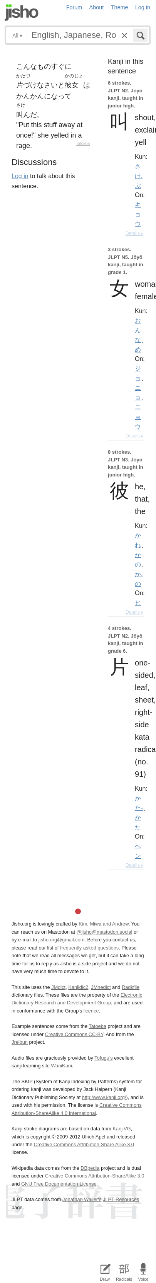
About (96, 7)
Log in (142, 7)
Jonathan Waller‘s (81, 1199)
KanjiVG (121, 1129)
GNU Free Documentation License (59, 1184)
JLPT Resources (121, 1199)
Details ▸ (134, 233)
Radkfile (130, 987)
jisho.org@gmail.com (62, 940)
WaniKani (61, 1066)
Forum (74, 7)
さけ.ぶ (139, 176)
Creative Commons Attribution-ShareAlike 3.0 (94, 1176)
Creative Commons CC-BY (74, 1034)
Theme (119, 7)
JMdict (58, 987)
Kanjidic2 (78, 987)
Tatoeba (83, 143)
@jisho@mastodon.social (105, 932)
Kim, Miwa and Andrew (103, 924)
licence (91, 1011)
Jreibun (20, 1042)
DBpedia (90, 1168)
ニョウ (138, 417)
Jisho (22, 12)
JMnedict (101, 987)
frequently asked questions (89, 948)
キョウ (138, 214)
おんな (138, 330)
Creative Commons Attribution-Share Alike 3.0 (84, 1144)
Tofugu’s (103, 1058)
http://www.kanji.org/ (104, 1097)
